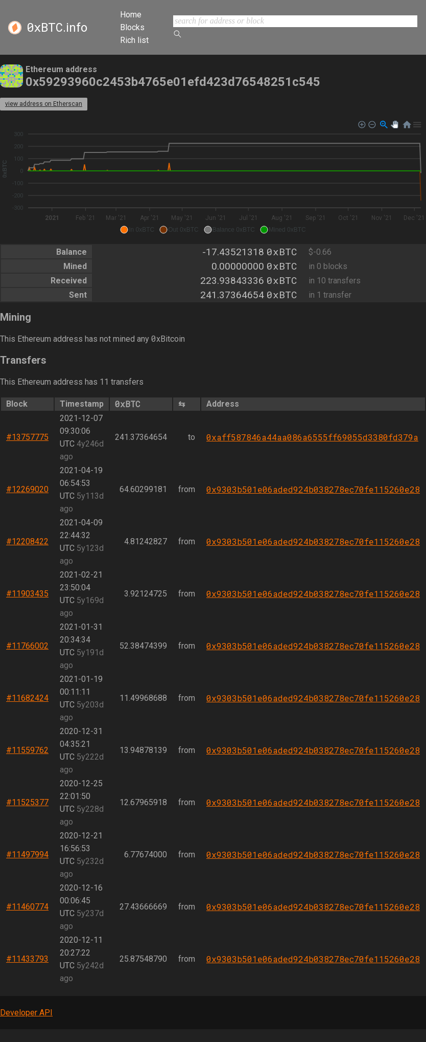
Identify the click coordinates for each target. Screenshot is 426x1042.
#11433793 (27, 959)
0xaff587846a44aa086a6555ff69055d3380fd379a (312, 437)
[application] (213, 177)
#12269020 (27, 489)
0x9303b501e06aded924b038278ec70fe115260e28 (313, 489)
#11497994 (27, 854)
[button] (137, 230)
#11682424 (27, 698)
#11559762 (27, 750)
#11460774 (27, 907)
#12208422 (27, 541)
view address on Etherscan (43, 103)
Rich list (134, 40)
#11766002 (27, 646)
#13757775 (27, 437)
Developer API (26, 1012)
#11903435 (27, 593)
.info (57, 27)
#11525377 (27, 802)
